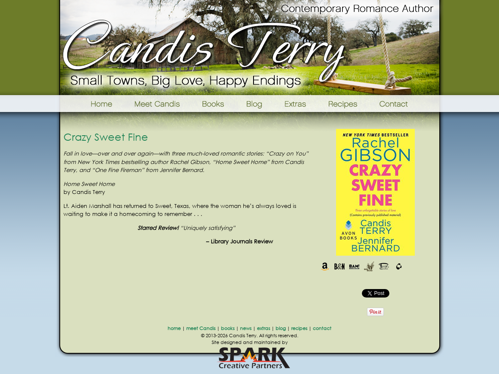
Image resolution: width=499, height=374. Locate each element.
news (245, 328)
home (174, 328)
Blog (254, 103)
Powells (384, 266)
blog (281, 328)
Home (91, 103)
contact (322, 328)
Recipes (343, 103)
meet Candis (200, 328)
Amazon (325, 266)
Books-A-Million (354, 266)
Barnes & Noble (339, 266)
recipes (299, 328)
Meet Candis (159, 103)
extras (263, 328)
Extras (295, 103)
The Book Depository (399, 266)
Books (214, 103)
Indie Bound (369, 266)
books (227, 328)
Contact (406, 103)
